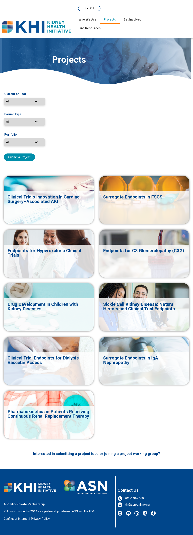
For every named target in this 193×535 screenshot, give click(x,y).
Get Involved (132, 19)
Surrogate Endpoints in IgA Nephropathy (130, 360)
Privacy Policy (40, 518)
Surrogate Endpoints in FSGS (132, 197)
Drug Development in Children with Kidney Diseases (43, 306)
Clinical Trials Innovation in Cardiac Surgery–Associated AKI (44, 199)
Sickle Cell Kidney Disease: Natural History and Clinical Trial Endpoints (139, 306)
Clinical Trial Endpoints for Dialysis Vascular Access (43, 360)
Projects (110, 19)
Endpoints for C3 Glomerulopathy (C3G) (143, 250)
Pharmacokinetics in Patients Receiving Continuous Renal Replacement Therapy (48, 414)
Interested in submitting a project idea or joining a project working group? (96, 453)
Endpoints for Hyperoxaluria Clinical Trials (44, 253)
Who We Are (87, 19)
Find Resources (90, 28)
